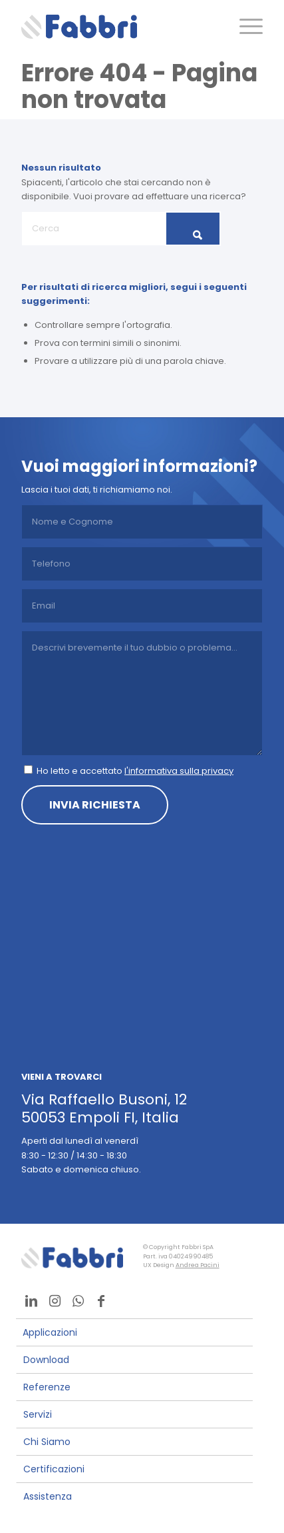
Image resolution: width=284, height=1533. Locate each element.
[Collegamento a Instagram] (55, 1301)
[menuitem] (244, 26)
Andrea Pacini (197, 1265)
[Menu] (244, 26)
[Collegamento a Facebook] (101, 1301)
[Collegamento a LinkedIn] (31, 1301)
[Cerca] (121, 228)
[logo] (117, 26)
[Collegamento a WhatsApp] (78, 1301)
